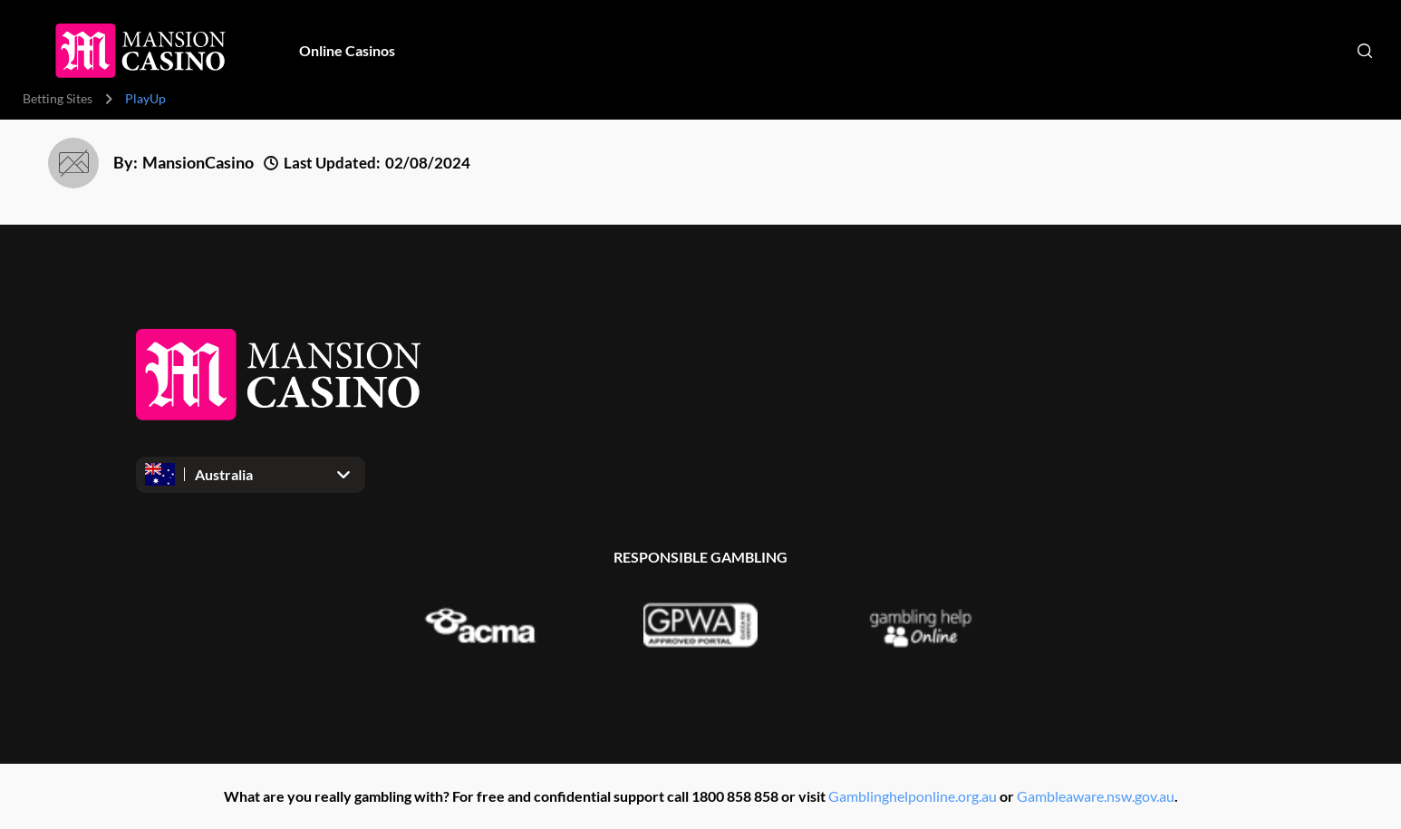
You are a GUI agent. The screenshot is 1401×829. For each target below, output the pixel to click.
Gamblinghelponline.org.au (912, 796)
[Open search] (1365, 51)
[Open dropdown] (250, 475)
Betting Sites (57, 98)
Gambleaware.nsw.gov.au (1095, 796)
